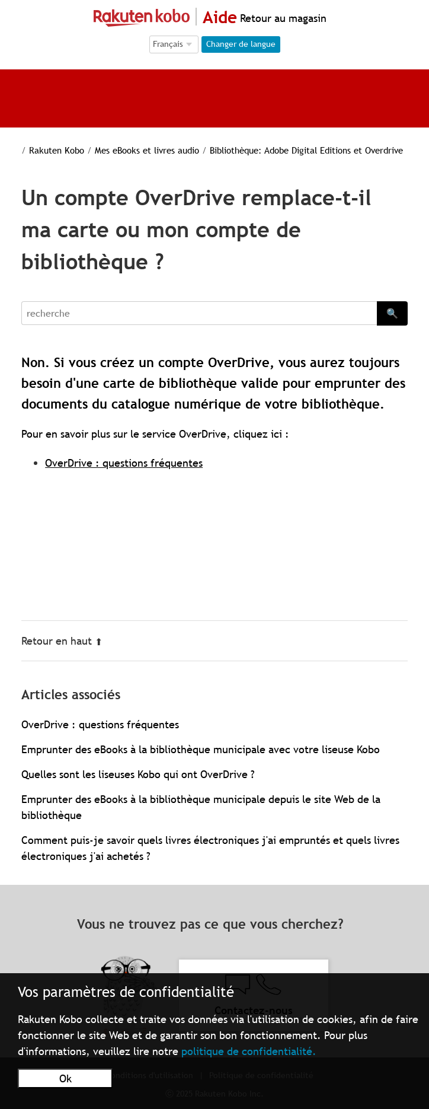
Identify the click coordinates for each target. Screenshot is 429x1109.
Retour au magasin (281, 18)
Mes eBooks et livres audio (136, 150)
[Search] (199, 313)
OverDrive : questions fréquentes (124, 463)
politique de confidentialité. (248, 1051)
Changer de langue (241, 44)
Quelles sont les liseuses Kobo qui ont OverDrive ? (138, 774)
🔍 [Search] (392, 313)
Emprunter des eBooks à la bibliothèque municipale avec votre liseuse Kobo (200, 749)
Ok (65, 1078)
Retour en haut (62, 641)
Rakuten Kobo (48, 150)
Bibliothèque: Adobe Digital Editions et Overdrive (292, 150)
